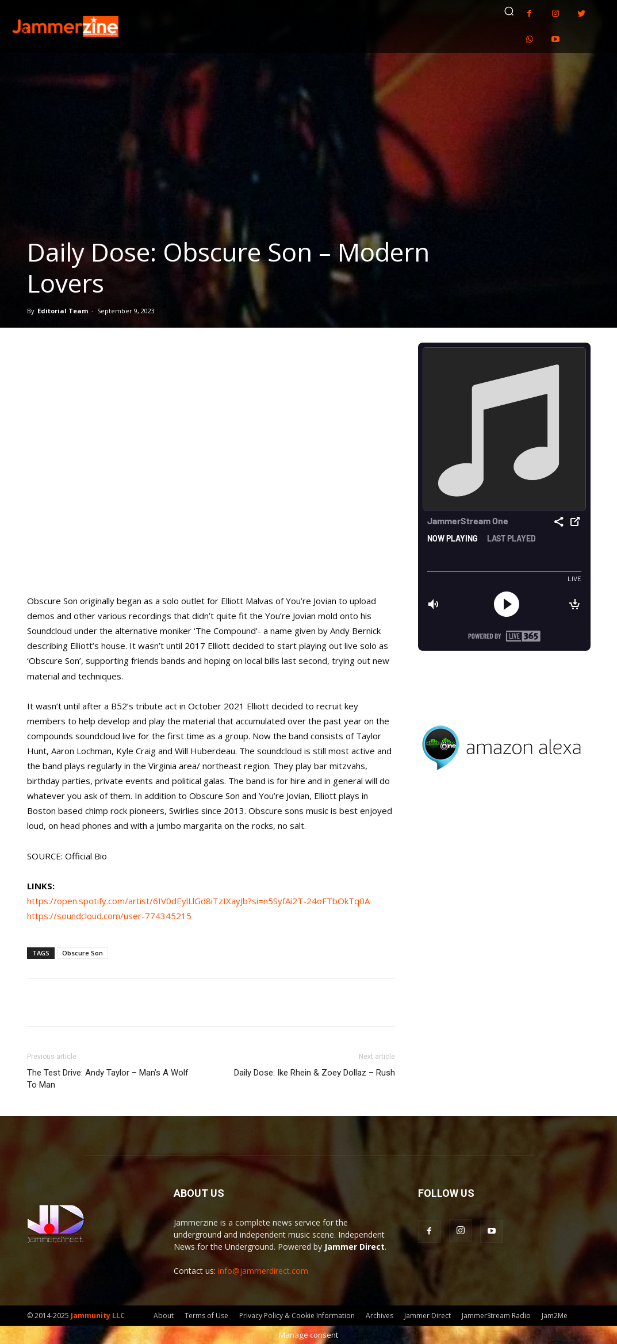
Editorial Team (62, 310)
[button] (509, 11)
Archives (379, 1315)
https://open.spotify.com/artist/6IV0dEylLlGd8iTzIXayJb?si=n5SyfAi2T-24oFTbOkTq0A (198, 901)
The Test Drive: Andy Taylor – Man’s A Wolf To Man (108, 1078)
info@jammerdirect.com (263, 1270)
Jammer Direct (427, 1315)
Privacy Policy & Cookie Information (297, 1315)
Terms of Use (206, 1315)
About (164, 1315)
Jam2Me (555, 1315)
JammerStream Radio (496, 1315)
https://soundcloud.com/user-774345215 (109, 915)
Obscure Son (82, 953)
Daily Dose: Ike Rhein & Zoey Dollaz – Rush (314, 1072)
